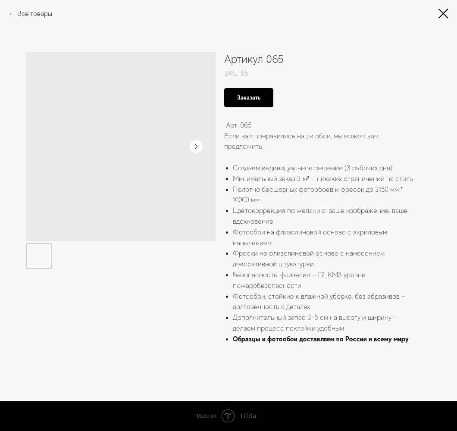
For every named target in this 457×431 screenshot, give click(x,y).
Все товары (34, 14)
